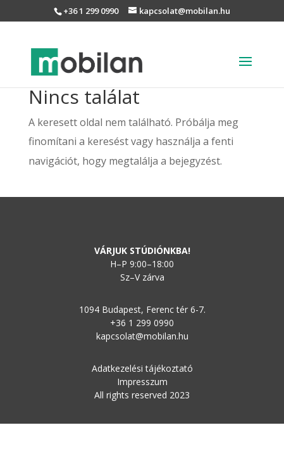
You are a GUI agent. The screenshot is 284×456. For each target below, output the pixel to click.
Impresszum (142, 382)
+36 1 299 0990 (90, 10)
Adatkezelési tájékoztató (142, 368)
